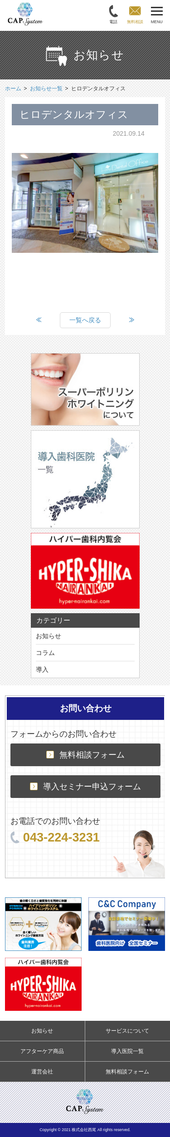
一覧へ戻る (85, 320)
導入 (42, 669)
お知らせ (48, 636)
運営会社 (42, 1071)
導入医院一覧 (127, 1051)
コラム (45, 652)
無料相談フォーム (85, 754)
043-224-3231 (55, 837)
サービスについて (127, 1031)
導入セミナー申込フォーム (85, 786)
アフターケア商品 (42, 1051)
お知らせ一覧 (46, 88)
